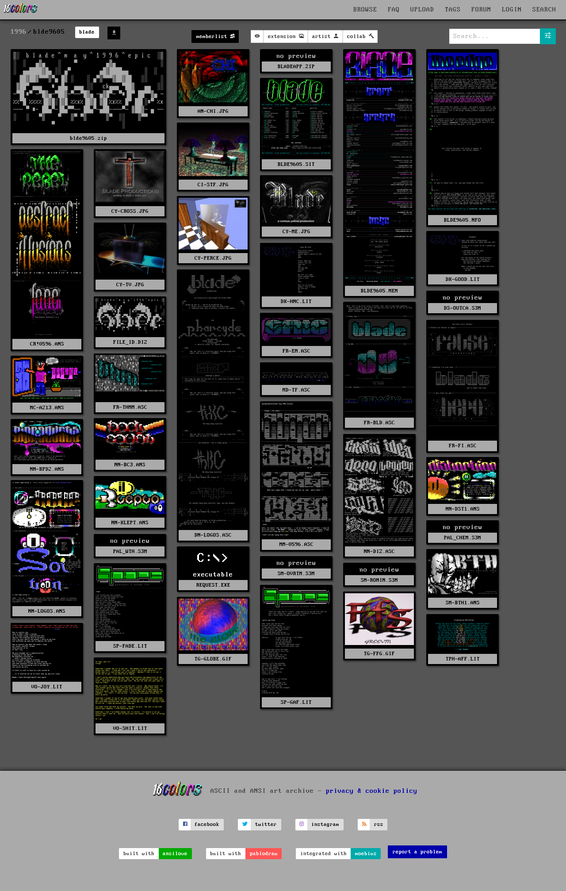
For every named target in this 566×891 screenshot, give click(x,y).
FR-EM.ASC (296, 351)
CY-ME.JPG (296, 231)
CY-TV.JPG (130, 285)
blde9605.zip (88, 138)
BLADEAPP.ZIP (296, 66)
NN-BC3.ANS (130, 465)
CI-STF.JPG (213, 185)
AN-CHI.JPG (213, 111)
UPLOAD (422, 9)
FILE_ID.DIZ (130, 342)
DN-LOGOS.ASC (213, 535)
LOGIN (512, 9)
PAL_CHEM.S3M (462, 538)
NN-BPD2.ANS (47, 469)
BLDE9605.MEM (379, 291)
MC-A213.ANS (47, 408)
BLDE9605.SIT (296, 164)
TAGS (453, 9)
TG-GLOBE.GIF (213, 659)
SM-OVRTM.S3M (296, 573)
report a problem (417, 852)
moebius (366, 853)
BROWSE (365, 9)
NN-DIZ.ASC (379, 551)
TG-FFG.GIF (379, 654)
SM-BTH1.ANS (463, 603)
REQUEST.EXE (213, 585)
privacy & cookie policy (371, 791)
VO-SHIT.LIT (130, 728)
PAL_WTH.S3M (130, 551)
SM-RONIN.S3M (379, 580)
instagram (325, 824)
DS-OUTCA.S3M (462, 308)
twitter (266, 824)
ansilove (175, 853)
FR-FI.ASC (463, 446)
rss (378, 824)
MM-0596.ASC (296, 544)
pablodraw (264, 853)
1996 (19, 31)
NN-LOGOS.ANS (46, 611)
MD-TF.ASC (296, 390)
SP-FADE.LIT (130, 646)
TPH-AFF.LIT (463, 659)
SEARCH (544, 9)
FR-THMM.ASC (130, 407)
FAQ (394, 9)
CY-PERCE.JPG (213, 258)
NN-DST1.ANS (463, 509)
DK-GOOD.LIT (463, 279)
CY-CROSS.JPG (130, 211)
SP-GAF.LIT (296, 702)
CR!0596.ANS (47, 344)
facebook (207, 824)
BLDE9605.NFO (462, 220)
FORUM (481, 9)
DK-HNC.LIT (296, 301)
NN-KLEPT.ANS (130, 523)
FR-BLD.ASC (379, 423)
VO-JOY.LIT (46, 687)
